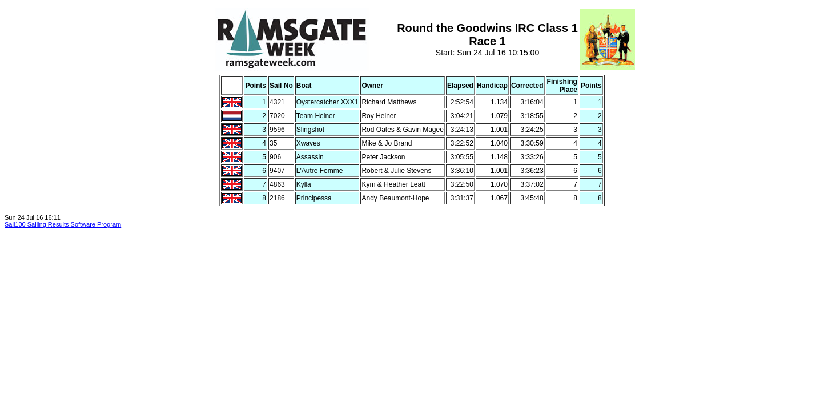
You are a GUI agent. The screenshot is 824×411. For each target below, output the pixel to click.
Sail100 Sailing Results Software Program (63, 224)
